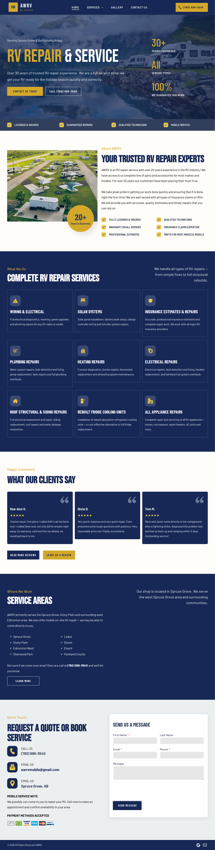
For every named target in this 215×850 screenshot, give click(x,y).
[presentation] (140, 790)
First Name (120, 735)
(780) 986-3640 (77, 665)
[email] (205, 845)
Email (116, 749)
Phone (164, 749)
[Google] (198, 845)
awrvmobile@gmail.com (40, 769)
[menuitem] (75, 7)
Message (118, 763)
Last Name (166, 735)
